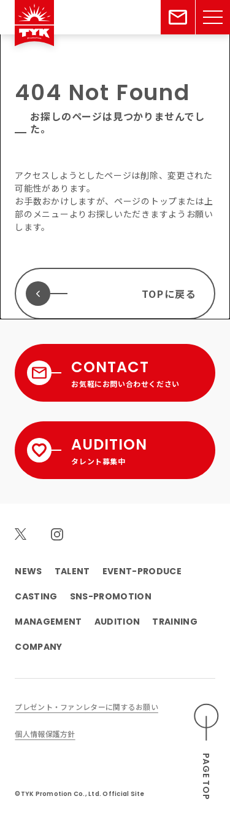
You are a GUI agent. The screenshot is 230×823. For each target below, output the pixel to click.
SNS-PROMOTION (110, 596)
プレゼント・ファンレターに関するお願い (86, 706)
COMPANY (38, 647)
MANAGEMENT (48, 621)
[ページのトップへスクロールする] (206, 752)
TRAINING (174, 621)
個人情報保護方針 (45, 733)
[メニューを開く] (213, 17)
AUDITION (117, 621)
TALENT (72, 571)
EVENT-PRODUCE (142, 571)
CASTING (36, 596)
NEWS (28, 571)
